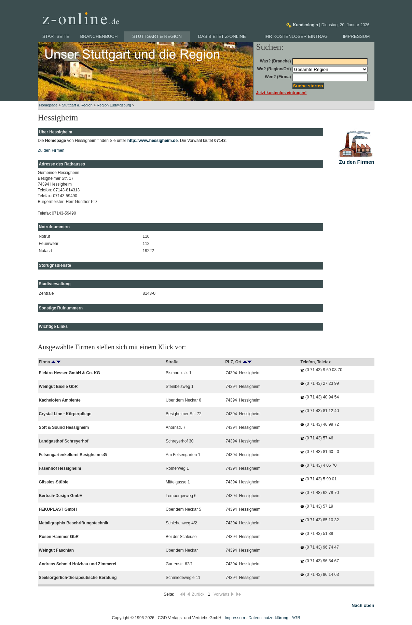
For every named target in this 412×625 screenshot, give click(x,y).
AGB (295, 617)
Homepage (48, 105)
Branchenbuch (99, 36)
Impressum (356, 36)
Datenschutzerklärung (268, 617)
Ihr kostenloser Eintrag (296, 36)
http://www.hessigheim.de (152, 140)
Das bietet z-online (222, 36)
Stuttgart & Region (157, 36)
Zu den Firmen (51, 150)
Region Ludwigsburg (114, 105)
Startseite (55, 36)
